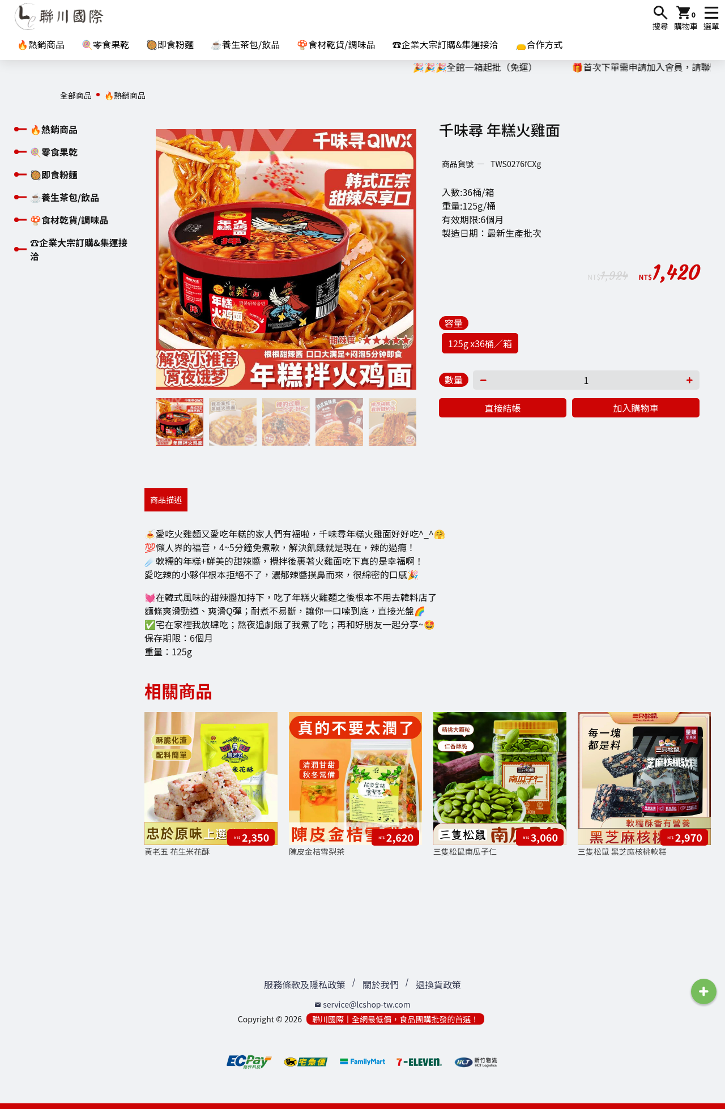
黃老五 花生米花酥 (177, 851)
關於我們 (380, 984)
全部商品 (76, 95)
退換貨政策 (438, 984)
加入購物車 (635, 408)
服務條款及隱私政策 (305, 984)
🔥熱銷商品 (41, 44)
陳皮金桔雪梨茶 (316, 851)
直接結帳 (502, 408)
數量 (454, 379)
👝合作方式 (539, 44)
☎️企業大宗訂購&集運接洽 (445, 44)
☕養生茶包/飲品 (245, 44)
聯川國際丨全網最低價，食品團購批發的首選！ (395, 1019)
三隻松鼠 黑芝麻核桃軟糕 (622, 851)
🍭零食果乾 (105, 44)
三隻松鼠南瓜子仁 (465, 851)
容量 (454, 323)
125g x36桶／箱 (480, 343)
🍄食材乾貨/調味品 (336, 44)
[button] (403, 259)
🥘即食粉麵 (170, 44)
